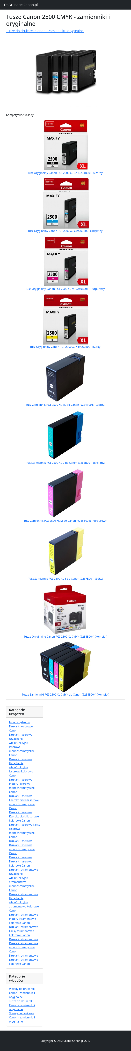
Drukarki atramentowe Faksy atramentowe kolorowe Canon (23, 931)
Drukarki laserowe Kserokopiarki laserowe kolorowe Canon (24, 816)
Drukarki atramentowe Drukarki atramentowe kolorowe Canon (23, 960)
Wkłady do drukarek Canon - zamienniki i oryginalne (22, 993)
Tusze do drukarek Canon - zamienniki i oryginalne (45, 30)
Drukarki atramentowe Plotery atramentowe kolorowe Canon (23, 919)
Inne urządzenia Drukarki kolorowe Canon (21, 726)
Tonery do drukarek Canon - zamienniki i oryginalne (22, 1017)
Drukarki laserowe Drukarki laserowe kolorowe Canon (20, 861)
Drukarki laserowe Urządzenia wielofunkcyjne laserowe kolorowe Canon (21, 767)
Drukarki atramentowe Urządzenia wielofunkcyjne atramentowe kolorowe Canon (24, 902)
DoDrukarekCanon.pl (21, 4)
